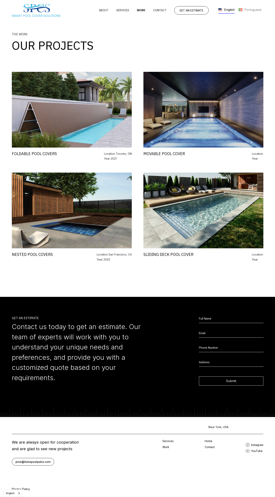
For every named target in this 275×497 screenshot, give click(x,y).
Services (122, 10)
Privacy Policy (21, 489)
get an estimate (191, 10)
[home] (36, 10)
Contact (160, 10)
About (103, 10)
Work (165, 447)
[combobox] (13, 493)
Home (208, 441)
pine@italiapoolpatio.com (33, 461)
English (10, 493)
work (141, 10)
